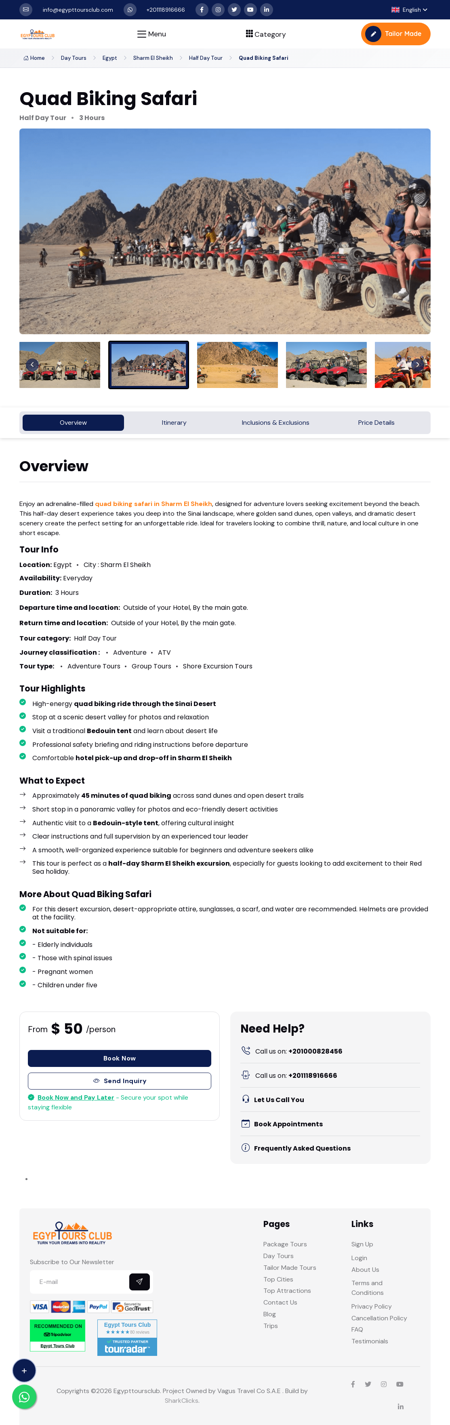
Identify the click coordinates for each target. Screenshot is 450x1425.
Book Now (119, 1058)
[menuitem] (59, 365)
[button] (409, 10)
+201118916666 (288, 1075)
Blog (269, 1314)
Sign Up (362, 1244)
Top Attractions (287, 1290)
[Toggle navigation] (151, 34)
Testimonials (369, 1341)
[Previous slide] (32, 364)
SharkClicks (181, 1400)
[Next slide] (417, 364)
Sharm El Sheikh (153, 58)
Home (34, 58)
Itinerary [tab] (174, 422)
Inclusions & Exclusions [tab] (275, 422)
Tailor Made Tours (289, 1267)
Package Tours (285, 1244)
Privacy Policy (371, 1306)
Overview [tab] (73, 422)
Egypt (110, 58)
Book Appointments (281, 1124)
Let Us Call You (272, 1100)
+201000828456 (291, 1051)
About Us (365, 1269)
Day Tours (73, 58)
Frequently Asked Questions (295, 1148)
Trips (270, 1326)
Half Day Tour (206, 58)
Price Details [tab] (376, 422)
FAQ (357, 1329)
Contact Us (280, 1302)
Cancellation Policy (379, 1318)
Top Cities (278, 1279)
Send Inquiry (120, 1081)
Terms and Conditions (367, 1288)
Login (359, 1258)
